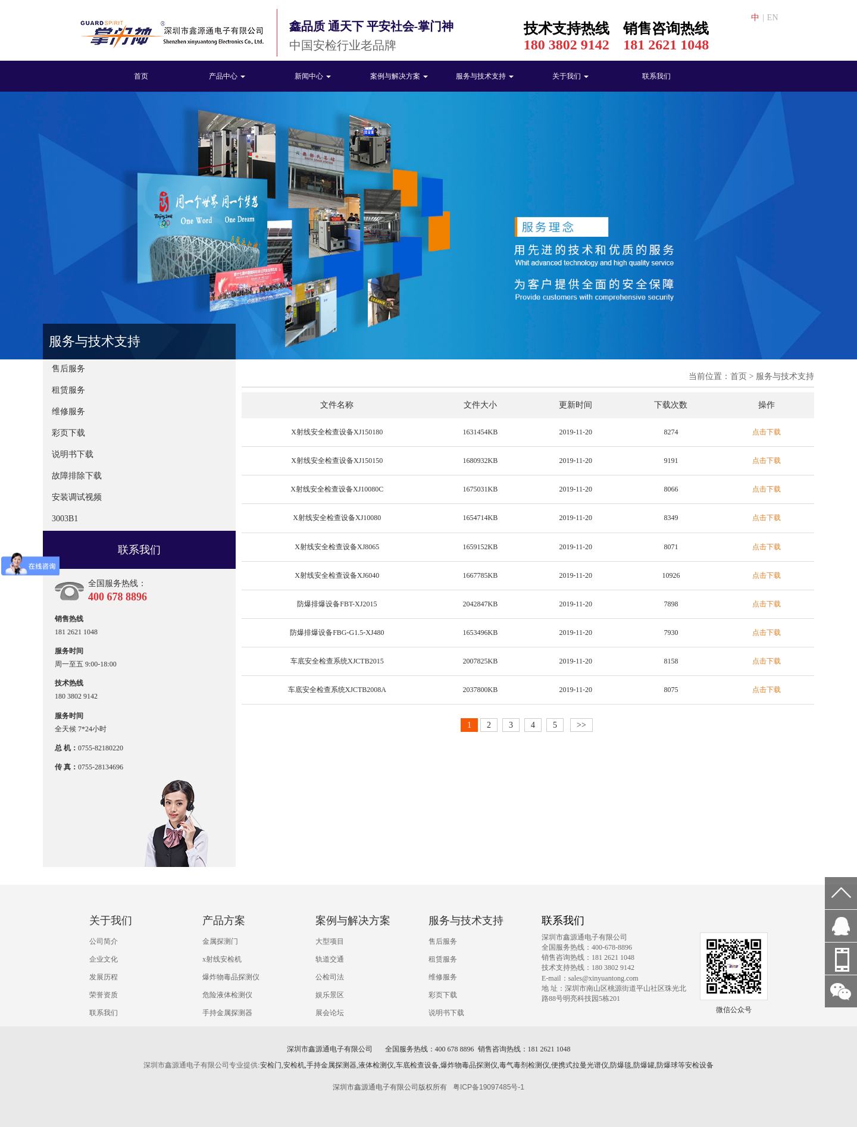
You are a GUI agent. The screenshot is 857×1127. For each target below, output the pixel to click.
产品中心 (227, 76)
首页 (141, 76)
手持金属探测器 (227, 1013)
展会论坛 (329, 1013)
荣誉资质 (103, 995)
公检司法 (329, 977)
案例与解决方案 (399, 76)
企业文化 (103, 959)
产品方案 (223, 920)
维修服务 (68, 411)
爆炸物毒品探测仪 (230, 977)
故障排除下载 (77, 475)
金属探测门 (220, 941)
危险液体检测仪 (227, 995)
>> (581, 725)
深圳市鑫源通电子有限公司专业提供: (201, 1065)
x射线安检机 (222, 959)
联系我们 (656, 76)
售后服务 (68, 368)
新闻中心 (313, 76)
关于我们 (570, 76)
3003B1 (65, 518)
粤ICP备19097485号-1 (488, 1087)
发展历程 (103, 977)
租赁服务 (68, 390)
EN (772, 17)
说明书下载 (72, 454)
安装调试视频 (77, 497)
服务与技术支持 (485, 76)
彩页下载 (68, 432)
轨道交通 (329, 959)
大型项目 (329, 941)
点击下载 (766, 432)
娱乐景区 (329, 995)
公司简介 (103, 941)
